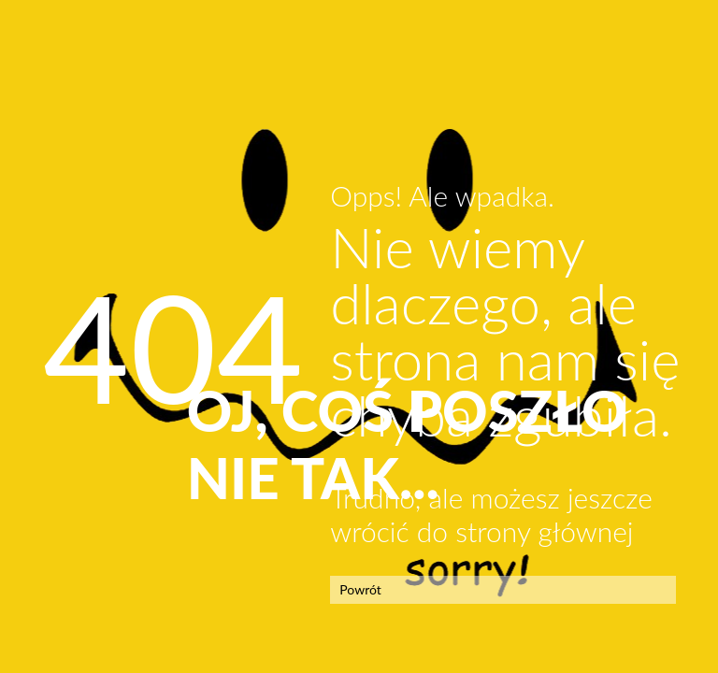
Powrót (360, 589)
